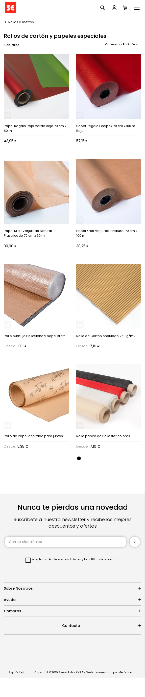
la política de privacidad (101, 559)
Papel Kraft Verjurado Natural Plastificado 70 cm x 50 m (28, 233)
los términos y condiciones (62, 559)
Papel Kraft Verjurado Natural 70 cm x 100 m (106, 233)
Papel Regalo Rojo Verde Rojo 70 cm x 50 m (35, 128)
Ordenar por (113, 44)
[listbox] (108, 458)
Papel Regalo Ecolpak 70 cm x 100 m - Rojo (107, 128)
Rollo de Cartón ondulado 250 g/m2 (105, 336)
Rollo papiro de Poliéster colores (103, 436)
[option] (79, 458)
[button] (16, 672)
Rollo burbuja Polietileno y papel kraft (34, 336)
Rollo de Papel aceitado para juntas (33, 436)
